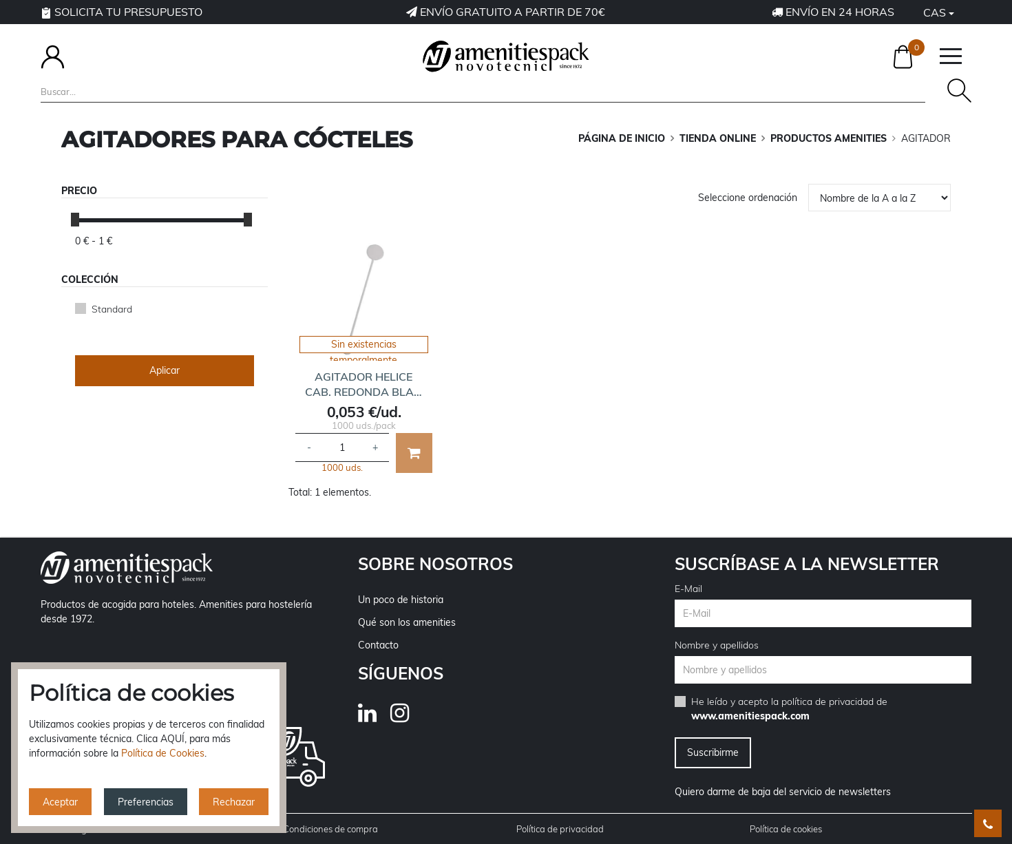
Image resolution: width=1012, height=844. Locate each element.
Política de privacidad (560, 828)
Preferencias (145, 802)
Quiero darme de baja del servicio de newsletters (783, 791)
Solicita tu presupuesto (121, 12)
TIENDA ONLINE (717, 138)
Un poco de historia (400, 599)
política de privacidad (827, 701)
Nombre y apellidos (717, 645)
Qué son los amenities (407, 622)
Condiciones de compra (330, 828)
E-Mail (688, 588)
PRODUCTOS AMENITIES (828, 138)
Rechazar (234, 802)
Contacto (378, 645)
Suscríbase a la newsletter (807, 563)
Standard (112, 309)
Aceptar (60, 802)
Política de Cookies (162, 753)
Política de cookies (786, 828)
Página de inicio (621, 138)
